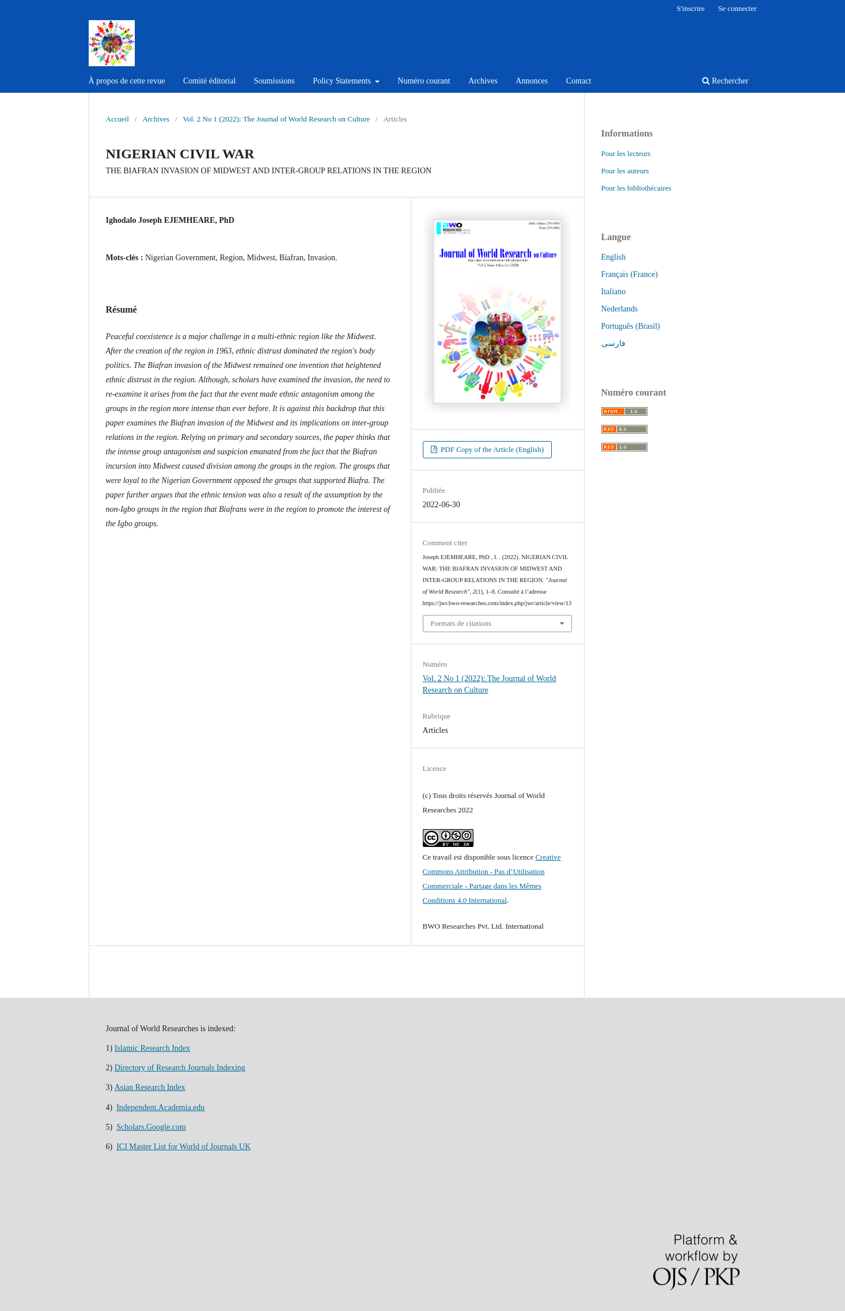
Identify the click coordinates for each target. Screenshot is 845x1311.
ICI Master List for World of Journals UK (183, 1146)
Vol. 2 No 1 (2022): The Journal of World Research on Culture (276, 119)
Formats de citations (461, 623)
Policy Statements (343, 81)
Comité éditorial (209, 81)
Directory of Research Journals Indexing (180, 1067)
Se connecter (737, 8)
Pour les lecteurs (626, 153)
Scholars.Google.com (151, 1127)
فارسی (613, 343)
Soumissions (274, 81)
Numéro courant (423, 81)
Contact (579, 81)
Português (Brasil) (630, 326)
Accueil (117, 119)
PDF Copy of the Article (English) (491, 449)
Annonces (532, 81)
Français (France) (629, 274)
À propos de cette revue (127, 81)
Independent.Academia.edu (160, 1107)
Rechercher (725, 81)
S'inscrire (691, 8)
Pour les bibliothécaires (636, 188)
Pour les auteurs (625, 170)
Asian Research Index (150, 1087)
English (613, 257)
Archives (483, 81)
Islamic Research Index (152, 1048)
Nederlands (619, 309)
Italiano (613, 291)
